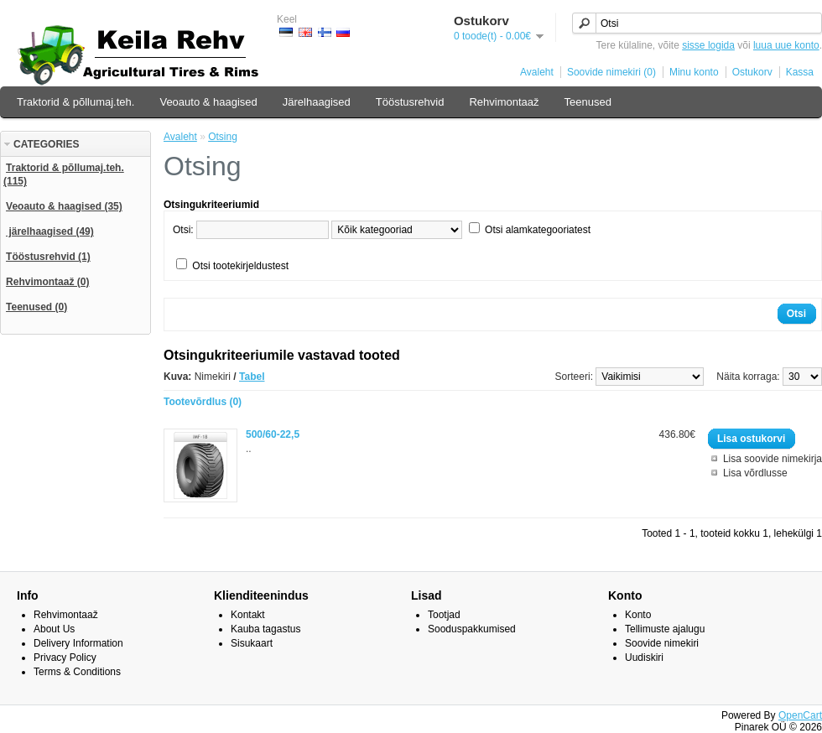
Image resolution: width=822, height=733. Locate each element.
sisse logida (708, 45)
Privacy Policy (65, 657)
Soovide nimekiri (662, 643)
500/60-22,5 (272, 434)
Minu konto (694, 72)
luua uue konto (786, 45)
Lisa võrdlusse (755, 473)
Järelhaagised (317, 102)
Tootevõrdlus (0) (203, 402)
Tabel (251, 376)
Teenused (587, 102)
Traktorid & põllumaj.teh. (75, 102)
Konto (638, 615)
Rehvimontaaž (503, 102)
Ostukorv (752, 72)
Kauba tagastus (265, 629)
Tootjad (444, 615)
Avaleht (537, 72)
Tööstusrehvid (410, 102)
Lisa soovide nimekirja (772, 459)
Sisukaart (252, 643)
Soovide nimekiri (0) (611, 72)
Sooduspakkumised (472, 629)
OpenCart (800, 715)
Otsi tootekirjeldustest (240, 266)
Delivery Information (78, 643)
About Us (54, 629)
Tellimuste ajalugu (665, 629)
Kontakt (248, 615)
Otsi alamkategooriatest (537, 230)
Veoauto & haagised (208, 102)
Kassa (800, 72)
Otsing (222, 137)
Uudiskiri (644, 657)
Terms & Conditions (77, 672)
